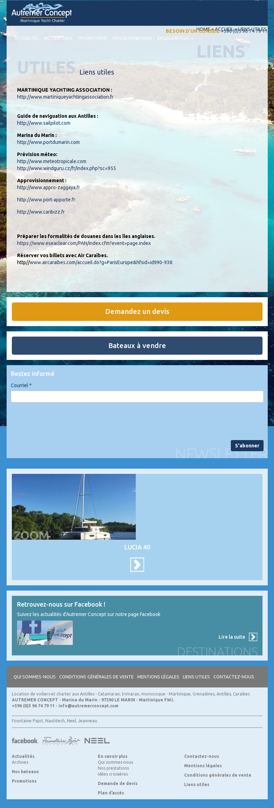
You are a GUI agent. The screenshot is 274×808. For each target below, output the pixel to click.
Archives (20, 762)
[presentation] (64, 421)
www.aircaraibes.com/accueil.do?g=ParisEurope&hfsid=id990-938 (101, 262)
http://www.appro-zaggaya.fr (48, 187)
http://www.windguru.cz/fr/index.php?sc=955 (66, 168)
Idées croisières (113, 774)
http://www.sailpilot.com (43, 123)
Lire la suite (232, 637)
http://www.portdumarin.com (48, 142)
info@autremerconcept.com (88, 705)
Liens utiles (196, 676)
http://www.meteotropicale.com (51, 161)
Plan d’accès (111, 793)
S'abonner (247, 445)
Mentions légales (158, 676)
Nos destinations (132, 38)
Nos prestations (113, 768)
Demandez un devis (137, 311)
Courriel (21, 385)
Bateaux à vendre (137, 345)
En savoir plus (175, 38)
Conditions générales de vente (96, 676)
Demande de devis (118, 783)
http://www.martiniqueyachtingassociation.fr (65, 97)
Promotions (92, 38)
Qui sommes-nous (35, 676)
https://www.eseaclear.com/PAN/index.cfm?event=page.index (84, 243)
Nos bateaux (58, 38)
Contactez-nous (233, 676)
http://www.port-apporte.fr (46, 199)
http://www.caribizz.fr (41, 212)
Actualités (27, 38)
